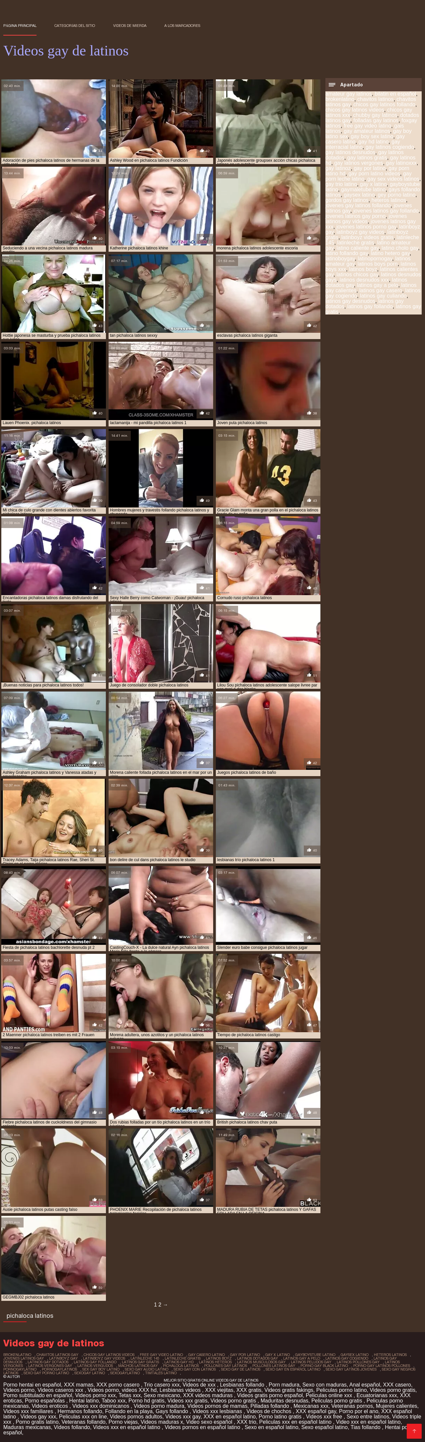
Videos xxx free (325, 1416)
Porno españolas (45, 1400)
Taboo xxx (114, 1400)
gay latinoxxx (401, 163)
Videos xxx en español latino (127, 1427)
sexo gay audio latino (146, 1369)
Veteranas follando (83, 1422)
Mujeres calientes (396, 1406)
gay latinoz (338, 168)
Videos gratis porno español (270, 1395)
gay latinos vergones (358, 163)
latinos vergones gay (50, 1366)
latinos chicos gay (357, 274)
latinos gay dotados (48, 1362)
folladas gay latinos (375, 120)
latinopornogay (375, 258)
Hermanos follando (79, 1411)
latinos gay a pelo (377, 285)
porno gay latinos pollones (381, 1366)
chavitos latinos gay (57, 1355)
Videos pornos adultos (136, 1416)
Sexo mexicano (162, 1395)
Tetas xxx (130, 1395)
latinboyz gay (63, 1358)
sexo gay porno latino (46, 1373)
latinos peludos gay (311, 1362)
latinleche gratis (355, 242)
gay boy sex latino (372, 136)
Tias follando (366, 1427)
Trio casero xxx (162, 1385)
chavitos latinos (375, 99)
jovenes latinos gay (23, 1358)
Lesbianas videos (181, 1390)
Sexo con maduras (324, 1385)
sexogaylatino (125, 1373)
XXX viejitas (219, 1390)
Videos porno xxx (95, 1395)
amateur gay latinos (348, 94)
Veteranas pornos (352, 1406)
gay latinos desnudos (350, 152)
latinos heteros (215, 1362)
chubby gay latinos (375, 115)
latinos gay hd (179, 1362)
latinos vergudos (95, 1366)
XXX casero (397, 1385)
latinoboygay (340, 258)
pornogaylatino (20, 1369)
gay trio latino (341, 184)
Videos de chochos (269, 1411)
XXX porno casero (118, 1385)
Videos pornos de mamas (217, 1406)
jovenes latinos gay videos (366, 218)
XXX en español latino (230, 1416)
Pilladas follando (270, 1406)
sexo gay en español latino (293, 1369)
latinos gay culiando (383, 296)
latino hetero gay (390, 253)
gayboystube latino (315, 1355)
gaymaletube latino (363, 189)
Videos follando (72, 1427)
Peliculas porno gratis (337, 1400)
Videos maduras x (162, 1422)
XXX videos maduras (208, 1395)
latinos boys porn (378, 264)
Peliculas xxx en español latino (296, 1422)
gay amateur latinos (367, 131)
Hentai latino (84, 1400)
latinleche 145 (144, 1358)
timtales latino (161, 1373)
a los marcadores (182, 26)
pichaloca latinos (181, 1366)
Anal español (364, 1385)
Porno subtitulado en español (37, 1395)
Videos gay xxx (38, 1416)
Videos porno (19, 1390)
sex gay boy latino (101, 1369)
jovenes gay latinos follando (358, 205)
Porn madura (284, 1385)
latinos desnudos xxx (364, 280)
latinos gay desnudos (350, 301)
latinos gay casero (380, 290)
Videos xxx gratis (187, 1400)
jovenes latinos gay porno (355, 216)
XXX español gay (316, 1411)
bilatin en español (395, 94)
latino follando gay (346, 253)
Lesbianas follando (243, 1385)
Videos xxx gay (183, 1416)
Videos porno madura (159, 1406)
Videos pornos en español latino (203, 1427)
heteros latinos (389, 200)
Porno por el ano (358, 1411)
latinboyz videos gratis (367, 237)
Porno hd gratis (146, 1400)
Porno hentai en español (32, 1385)
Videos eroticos (50, 1406)
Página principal (20, 26)
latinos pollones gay (358, 1362)
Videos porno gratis (392, 1390)
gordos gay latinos (347, 200)
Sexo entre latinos (368, 1416)
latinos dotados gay (257, 1358)
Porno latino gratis (281, 1416)
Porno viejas (123, 1422)
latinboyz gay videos (360, 232)
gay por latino (369, 168)
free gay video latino (367, 126)
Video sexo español (210, 1422)
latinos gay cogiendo (346, 1358)
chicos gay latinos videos (354, 110)
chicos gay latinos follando (384, 104)
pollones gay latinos (225, 1366)
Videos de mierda (129, 26)
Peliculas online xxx (330, 1395)
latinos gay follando (370, 306)
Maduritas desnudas (284, 1400)
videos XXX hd (139, 1390)
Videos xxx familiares (28, 1411)
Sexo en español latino (271, 1427)
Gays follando (173, 1411)
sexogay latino (89, 1373)
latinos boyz (363, 269)
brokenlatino (339, 99)
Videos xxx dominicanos (101, 1406)
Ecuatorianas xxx (377, 1395)
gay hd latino (374, 141)
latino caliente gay (358, 248)
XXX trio (246, 1422)
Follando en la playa (129, 1411)
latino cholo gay (400, 248)
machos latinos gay (138, 1366)
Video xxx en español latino (368, 1422)
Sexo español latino (324, 1427)
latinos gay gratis (140, 1362)
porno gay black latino (324, 1366)
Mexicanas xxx (311, 1406)
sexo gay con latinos (195, 1369)
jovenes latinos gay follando (386, 211)
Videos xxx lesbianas (218, 1411)
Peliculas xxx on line (83, 1416)
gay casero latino (206, 1355)
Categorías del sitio (74, 26)
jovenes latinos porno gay (366, 226)
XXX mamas (78, 1385)
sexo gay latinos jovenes (351, 1369)
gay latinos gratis (367, 157)
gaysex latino (359, 195)
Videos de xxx (200, 1385)
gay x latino (373, 184)
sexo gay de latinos (240, 1369)
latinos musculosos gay (261, 1362)
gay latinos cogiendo (390, 147)
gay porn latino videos (374, 173)
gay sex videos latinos (393, 179)
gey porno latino (396, 195)
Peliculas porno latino (341, 1390)
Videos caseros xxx (61, 1390)
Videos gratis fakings (288, 1390)
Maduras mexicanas (27, 1427)
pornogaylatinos (59, 1369)
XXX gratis (249, 1390)
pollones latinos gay (273, 1366)
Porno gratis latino (37, 1422)
